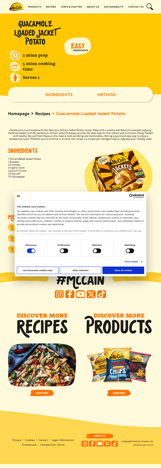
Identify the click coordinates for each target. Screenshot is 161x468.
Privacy (16, 443)
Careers (43, 443)
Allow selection (80, 270)
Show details (131, 261)
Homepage (19, 114)
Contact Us (136, 6)
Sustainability (113, 6)
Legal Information (63, 443)
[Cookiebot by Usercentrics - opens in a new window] (131, 196)
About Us (93, 6)
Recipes (51, 6)
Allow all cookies (123, 270)
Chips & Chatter (71, 6)
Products (35, 6)
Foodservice (28, 448)
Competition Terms (52, 448)
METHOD (106, 94)
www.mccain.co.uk (143, 448)
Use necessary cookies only (37, 270)
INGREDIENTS (59, 94)
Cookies (30, 443)
